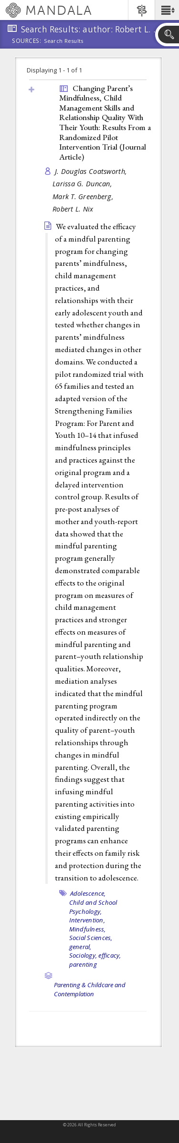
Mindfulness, (87, 929)
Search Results (64, 41)
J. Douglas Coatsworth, (92, 171)
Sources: (27, 41)
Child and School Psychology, (93, 907)
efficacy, (109, 955)
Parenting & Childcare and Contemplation (90, 989)
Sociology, (83, 955)
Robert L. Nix (73, 208)
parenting (83, 964)
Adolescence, (88, 893)
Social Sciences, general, (91, 942)
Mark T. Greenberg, (84, 196)
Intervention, (87, 920)
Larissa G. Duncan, (83, 183)
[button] (167, 10)
